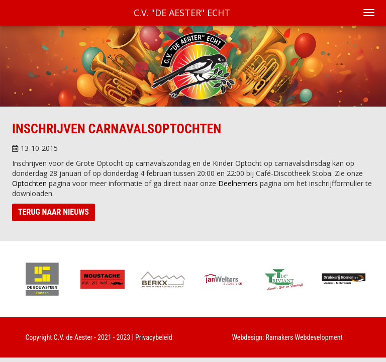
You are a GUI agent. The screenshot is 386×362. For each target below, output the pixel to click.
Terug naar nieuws (53, 212)
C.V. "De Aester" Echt (182, 13)
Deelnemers (238, 183)
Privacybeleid (153, 337)
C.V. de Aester (73, 337)
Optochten (29, 183)
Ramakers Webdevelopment (304, 337)
